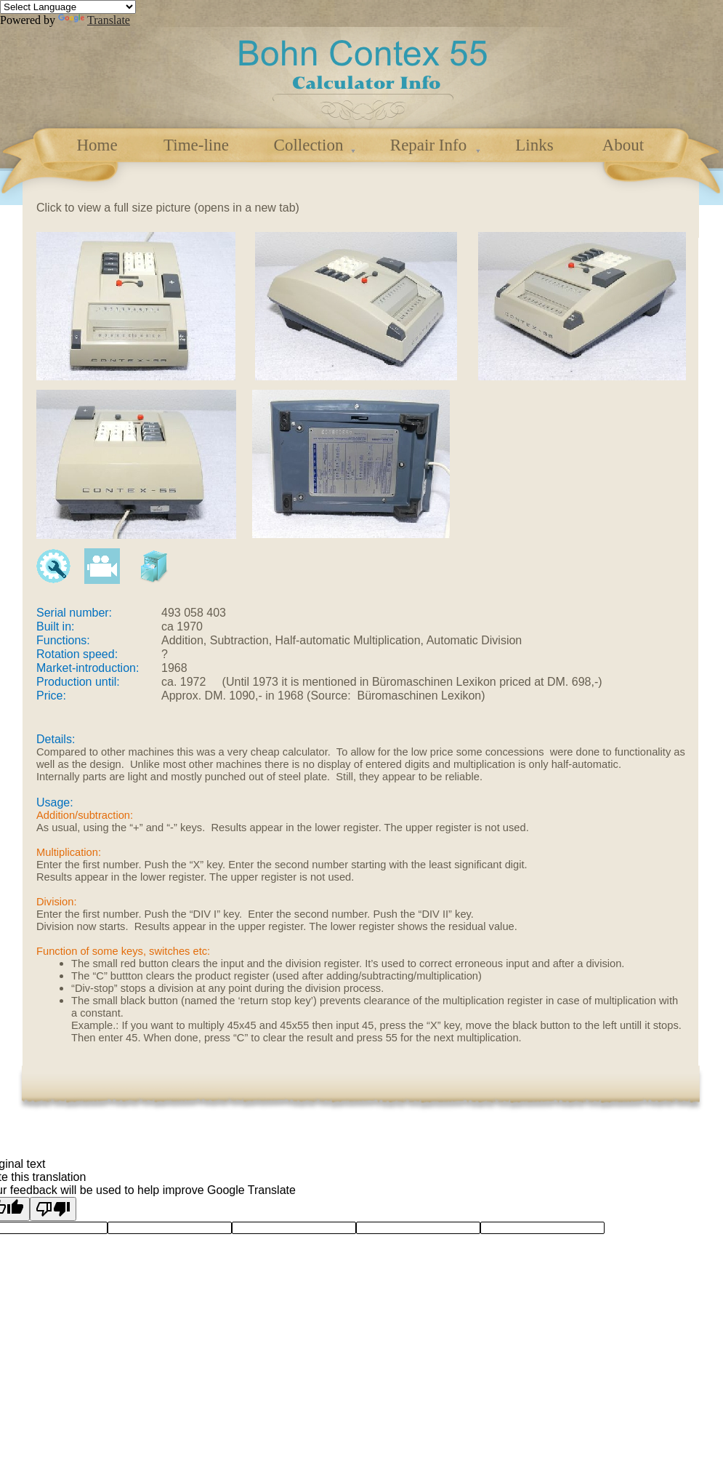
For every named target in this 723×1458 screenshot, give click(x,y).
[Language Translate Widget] (68, 7)
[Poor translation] (53, 1209)
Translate (94, 20)
